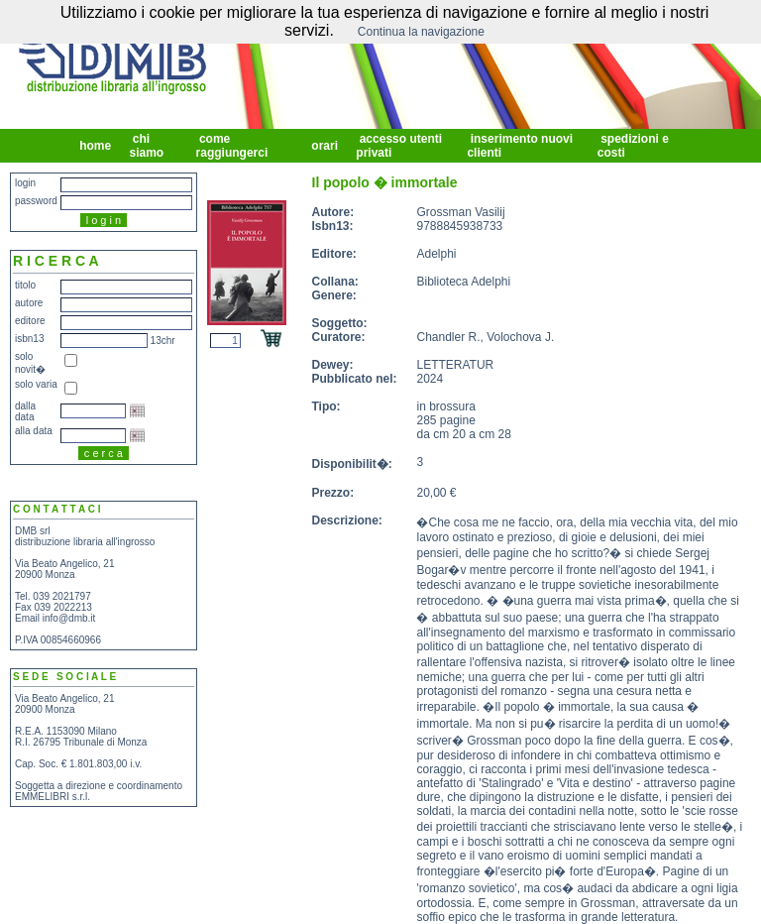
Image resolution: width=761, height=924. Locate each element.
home (95, 146)
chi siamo (147, 146)
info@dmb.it (69, 618)
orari (324, 146)
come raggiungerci (234, 146)
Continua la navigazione (421, 32)
